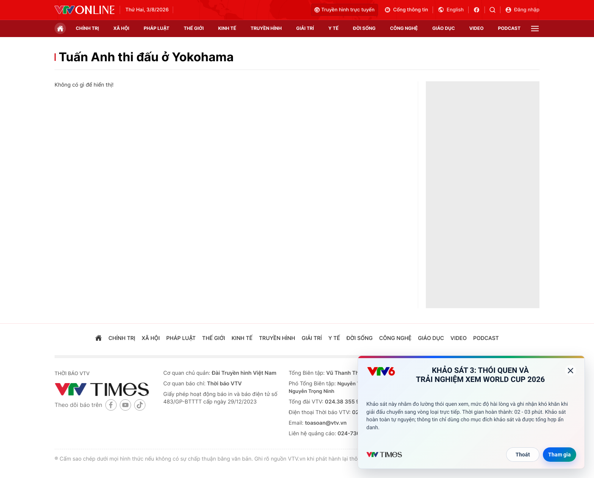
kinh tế (227, 28)
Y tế (333, 28)
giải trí (305, 28)
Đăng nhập (522, 9)
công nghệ (404, 28)
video (476, 28)
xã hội (121, 28)
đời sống (364, 28)
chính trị (87, 28)
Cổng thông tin (406, 9)
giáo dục (443, 28)
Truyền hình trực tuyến (344, 10)
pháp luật (156, 28)
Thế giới (194, 28)
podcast (509, 28)
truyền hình (265, 28)
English (451, 9)
